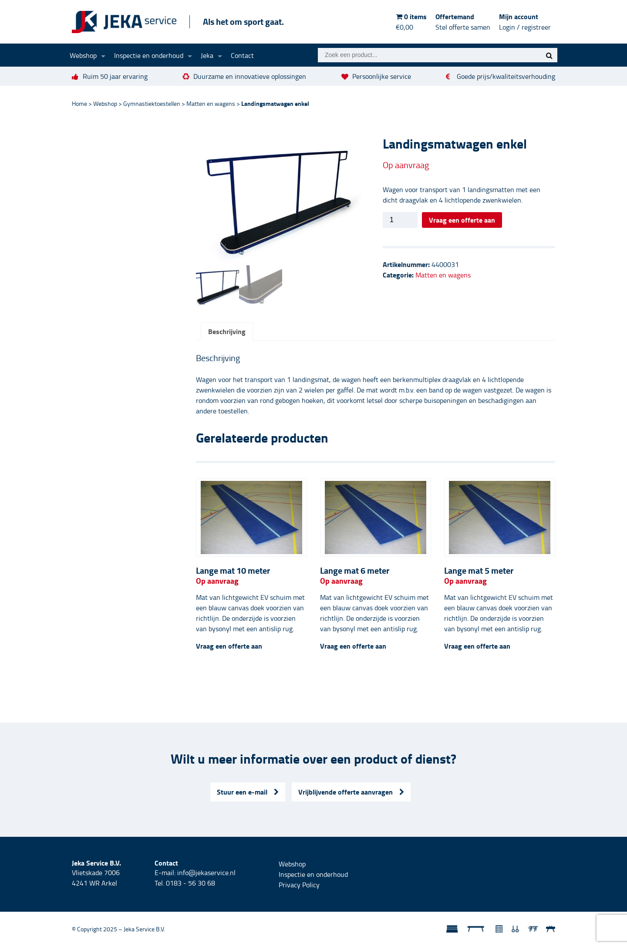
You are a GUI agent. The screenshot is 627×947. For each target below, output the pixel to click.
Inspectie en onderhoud (148, 55)
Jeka (207, 55)
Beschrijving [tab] (227, 332)
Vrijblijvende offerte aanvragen (351, 793)
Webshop (83, 55)
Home (79, 103)
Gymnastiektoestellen (151, 103)
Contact (242, 55)
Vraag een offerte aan (462, 220)
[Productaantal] (400, 220)
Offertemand (462, 21)
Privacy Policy (299, 885)
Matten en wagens (210, 103)
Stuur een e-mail (248, 793)
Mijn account (525, 21)
